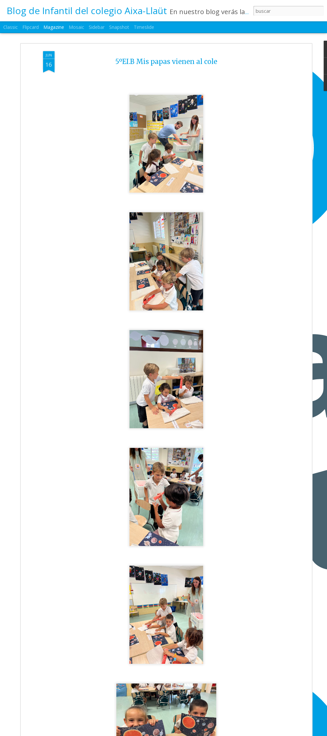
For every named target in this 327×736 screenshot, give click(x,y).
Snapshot (119, 27)
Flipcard (30, 27)
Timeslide (144, 27)
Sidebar (97, 27)
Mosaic (76, 27)
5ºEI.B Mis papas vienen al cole (166, 61)
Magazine (53, 27)
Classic (10, 27)
